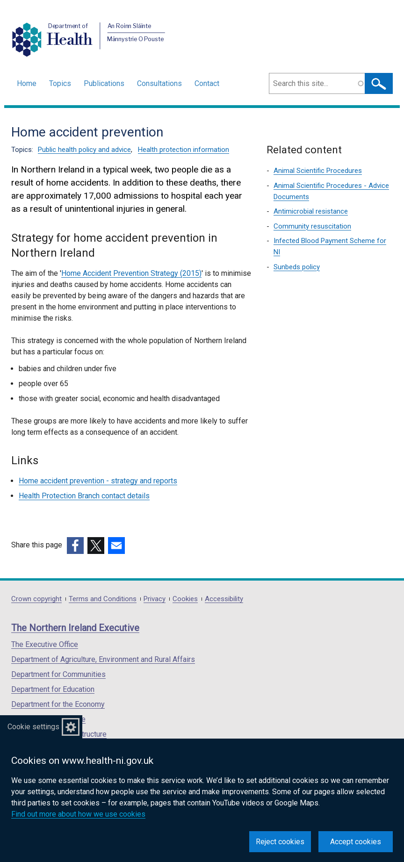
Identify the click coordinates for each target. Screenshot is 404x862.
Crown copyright (36, 599)
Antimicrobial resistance (311, 211)
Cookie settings (33, 726)
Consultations (159, 83)
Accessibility (224, 599)
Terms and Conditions (103, 599)
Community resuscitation (312, 226)
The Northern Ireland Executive (75, 627)
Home (26, 83)
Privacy (155, 599)
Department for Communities (58, 674)
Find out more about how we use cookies (78, 814)
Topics (60, 83)
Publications (104, 83)
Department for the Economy (58, 704)
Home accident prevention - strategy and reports (98, 480)
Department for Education (52, 689)
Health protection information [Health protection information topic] (183, 149)
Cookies (185, 599)
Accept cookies (355, 841)
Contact (207, 83)
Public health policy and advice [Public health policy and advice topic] (84, 149)
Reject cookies (280, 841)
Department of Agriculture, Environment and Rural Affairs (103, 659)
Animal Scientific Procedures (318, 170)
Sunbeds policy (297, 267)
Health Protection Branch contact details (84, 495)
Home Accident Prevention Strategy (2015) (131, 273)
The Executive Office (44, 644)
